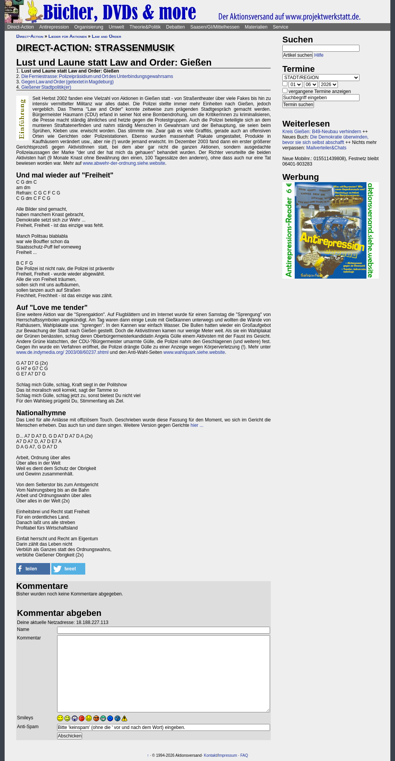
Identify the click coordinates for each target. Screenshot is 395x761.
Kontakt (210, 755)
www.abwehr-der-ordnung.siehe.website (124, 163)
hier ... (197, 425)
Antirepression (54, 27)
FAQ (244, 755)
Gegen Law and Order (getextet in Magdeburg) (67, 82)
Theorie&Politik (145, 27)
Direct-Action (20, 27)
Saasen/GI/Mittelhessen (214, 27)
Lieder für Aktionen (68, 36)
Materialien (256, 27)
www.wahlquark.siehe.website (194, 352)
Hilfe (319, 55)
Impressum (227, 755)
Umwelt (116, 27)
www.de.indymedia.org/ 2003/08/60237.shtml (62, 352)
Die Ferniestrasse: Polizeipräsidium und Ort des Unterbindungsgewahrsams (97, 76)
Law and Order (106, 36)
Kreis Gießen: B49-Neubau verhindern (321, 131)
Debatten (175, 27)
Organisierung (88, 27)
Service (280, 27)
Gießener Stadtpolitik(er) (46, 87)
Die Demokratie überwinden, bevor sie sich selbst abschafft (325, 139)
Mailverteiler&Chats (326, 148)
